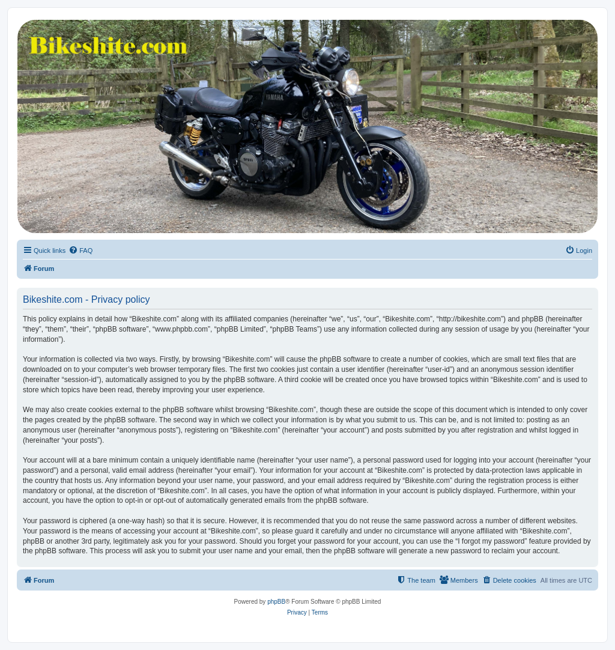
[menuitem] (80, 250)
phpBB (276, 601)
